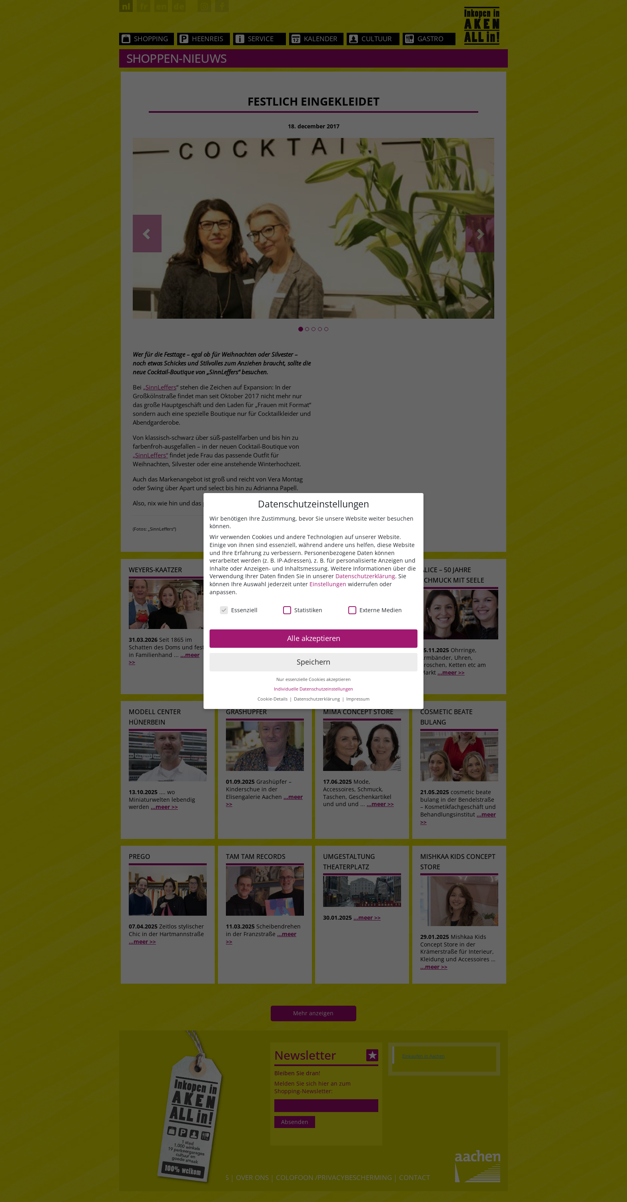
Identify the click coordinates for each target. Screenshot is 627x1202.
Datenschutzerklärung (365, 576)
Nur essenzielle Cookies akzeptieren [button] (313, 679)
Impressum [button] (357, 699)
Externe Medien (375, 610)
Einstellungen (328, 584)
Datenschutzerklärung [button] (317, 699)
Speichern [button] (313, 662)
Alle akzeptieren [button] (313, 638)
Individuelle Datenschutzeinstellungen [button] (313, 689)
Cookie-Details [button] (273, 699)
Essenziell (239, 610)
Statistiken (302, 610)
